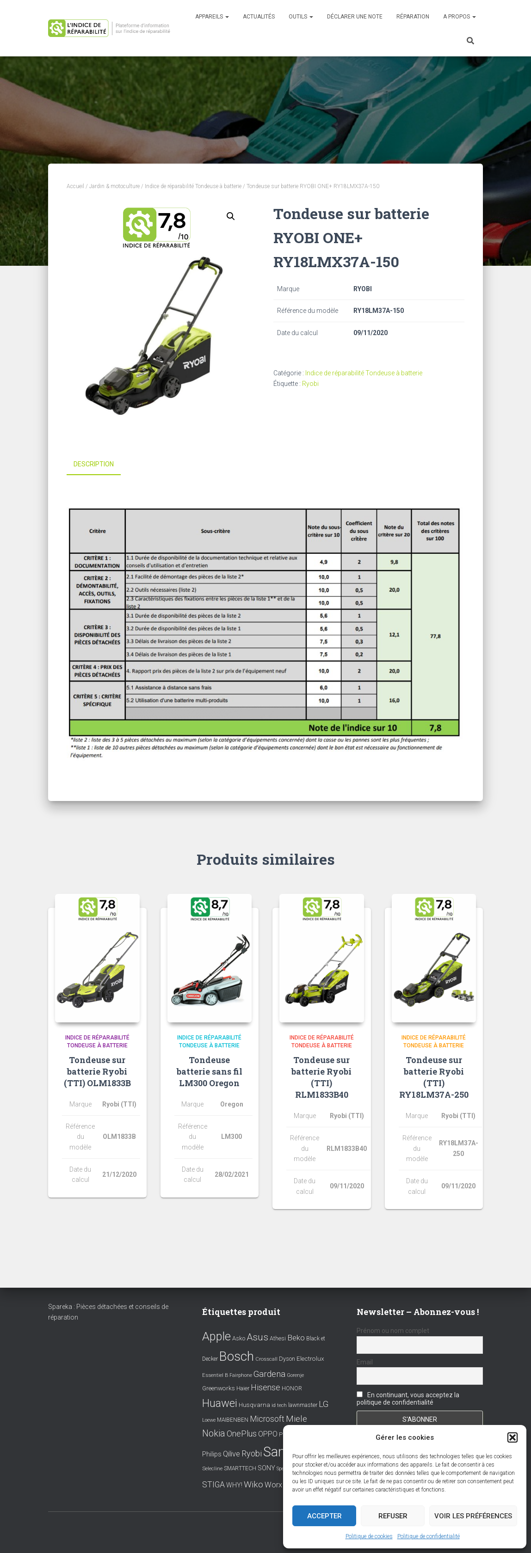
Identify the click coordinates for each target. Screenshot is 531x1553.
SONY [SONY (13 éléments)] (266, 1467)
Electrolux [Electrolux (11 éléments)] (310, 1357)
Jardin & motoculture (114, 186)
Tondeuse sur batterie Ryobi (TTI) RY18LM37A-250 (434, 1076)
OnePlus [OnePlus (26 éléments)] (242, 1432)
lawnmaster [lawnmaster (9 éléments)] (302, 1403)
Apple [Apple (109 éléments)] (216, 1335)
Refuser (393, 1516)
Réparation (412, 16)
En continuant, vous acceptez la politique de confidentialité (408, 1397)
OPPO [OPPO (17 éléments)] (268, 1433)
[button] (512, 1437)
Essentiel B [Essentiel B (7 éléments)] (215, 1374)
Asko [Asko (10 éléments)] (238, 1337)
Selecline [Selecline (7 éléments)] (212, 1468)
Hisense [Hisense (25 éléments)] (265, 1386)
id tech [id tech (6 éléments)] (279, 1404)
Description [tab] (94, 464)
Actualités (259, 16)
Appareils (212, 16)
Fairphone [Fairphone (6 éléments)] (240, 1374)
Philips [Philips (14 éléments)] (212, 1453)
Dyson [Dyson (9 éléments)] (287, 1357)
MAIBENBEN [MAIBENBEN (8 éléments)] (232, 1419)
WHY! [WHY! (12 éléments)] (234, 1484)
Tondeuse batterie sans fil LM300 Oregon (209, 1070)
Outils (301, 16)
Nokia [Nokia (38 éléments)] (213, 1432)
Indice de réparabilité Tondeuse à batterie (193, 186)
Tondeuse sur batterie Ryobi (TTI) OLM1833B (97, 1070)
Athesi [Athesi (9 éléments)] (278, 1337)
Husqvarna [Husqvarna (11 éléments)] (254, 1403)
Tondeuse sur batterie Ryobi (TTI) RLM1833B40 (321, 1076)
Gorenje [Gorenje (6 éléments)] (295, 1374)
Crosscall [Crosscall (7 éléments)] (266, 1358)
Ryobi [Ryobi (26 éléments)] (251, 1452)
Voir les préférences (473, 1516)
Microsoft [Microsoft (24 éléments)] (267, 1418)
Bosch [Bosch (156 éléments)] (236, 1355)
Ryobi (310, 383)
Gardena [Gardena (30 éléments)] (269, 1373)
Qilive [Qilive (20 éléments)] (231, 1453)
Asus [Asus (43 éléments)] (257, 1336)
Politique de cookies (369, 1536)
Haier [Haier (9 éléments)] (242, 1387)
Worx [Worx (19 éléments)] (273, 1484)
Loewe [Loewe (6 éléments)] (209, 1419)
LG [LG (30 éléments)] (323, 1403)
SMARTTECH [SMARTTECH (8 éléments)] (240, 1467)
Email (365, 1361)
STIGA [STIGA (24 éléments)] (213, 1483)
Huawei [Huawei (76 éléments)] (219, 1402)
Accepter (324, 1516)
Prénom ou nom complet (393, 1329)
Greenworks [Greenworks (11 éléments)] (218, 1387)
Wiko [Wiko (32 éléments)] (253, 1483)
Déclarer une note (355, 16)
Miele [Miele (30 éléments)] (296, 1418)
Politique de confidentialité (428, 1536)
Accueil (75, 186)
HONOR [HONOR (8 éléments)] (292, 1387)
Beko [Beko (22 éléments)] (296, 1336)
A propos (459, 16)
